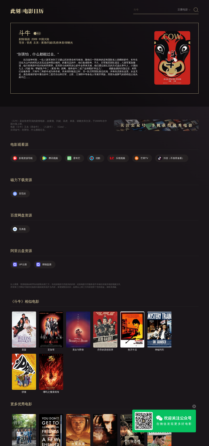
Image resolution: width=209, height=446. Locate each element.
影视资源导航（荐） (74, 434)
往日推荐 (145, 434)
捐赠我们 (177, 434)
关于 (105, 434)
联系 (116, 434)
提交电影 (129, 434)
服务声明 (161, 434)
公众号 (191, 434)
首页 (93, 434)
